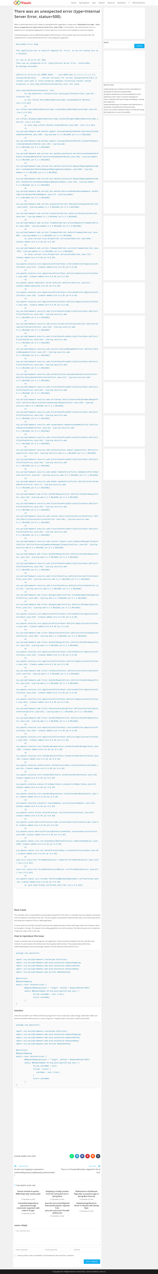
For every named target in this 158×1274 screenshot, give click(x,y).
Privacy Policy (81, 1272)
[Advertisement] (57, 897)
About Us (103, 1272)
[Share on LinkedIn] (77, 1156)
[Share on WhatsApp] (72, 1156)
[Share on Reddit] (93, 1156)
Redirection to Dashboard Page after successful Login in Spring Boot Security (86, 1193)
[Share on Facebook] (82, 1156)
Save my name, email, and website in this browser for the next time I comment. (46, 1255)
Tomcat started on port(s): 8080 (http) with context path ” (28, 1193)
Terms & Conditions (92, 1272)
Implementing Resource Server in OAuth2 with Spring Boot (86, 1205)
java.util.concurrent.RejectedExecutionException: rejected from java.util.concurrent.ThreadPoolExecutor (57, 1208)
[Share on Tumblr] (98, 1156)
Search (106, 42)
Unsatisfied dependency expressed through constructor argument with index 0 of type (28, 1207)
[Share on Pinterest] (87, 1156)
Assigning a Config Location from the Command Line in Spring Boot (57, 1193)
